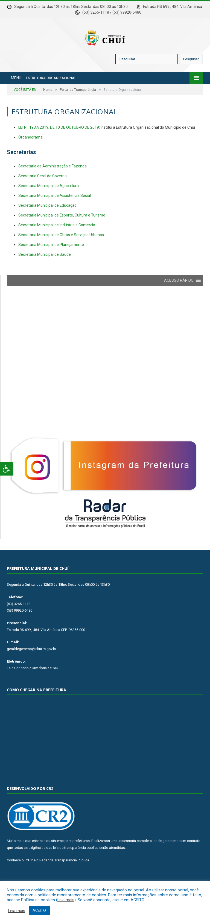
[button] (179, 296)
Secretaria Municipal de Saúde (44, 271)
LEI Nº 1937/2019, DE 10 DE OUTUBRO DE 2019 (58, 144)
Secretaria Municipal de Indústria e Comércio (56, 241)
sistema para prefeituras (70, 857)
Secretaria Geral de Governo (42, 192)
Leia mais (65, 899)
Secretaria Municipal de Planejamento (51, 261)
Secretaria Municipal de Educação (47, 222)
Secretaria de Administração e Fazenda (52, 182)
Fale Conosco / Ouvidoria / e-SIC (32, 684)
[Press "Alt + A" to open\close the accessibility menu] (6, 469)
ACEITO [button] (39, 910)
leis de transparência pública (75, 864)
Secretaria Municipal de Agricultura (48, 202)
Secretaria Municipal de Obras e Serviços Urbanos (61, 251)
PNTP (29, 876)
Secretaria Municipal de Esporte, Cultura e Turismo (61, 231)
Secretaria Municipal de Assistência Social (54, 212)
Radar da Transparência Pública (64, 876)
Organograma (30, 153)
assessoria (127, 857)
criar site (38, 857)
